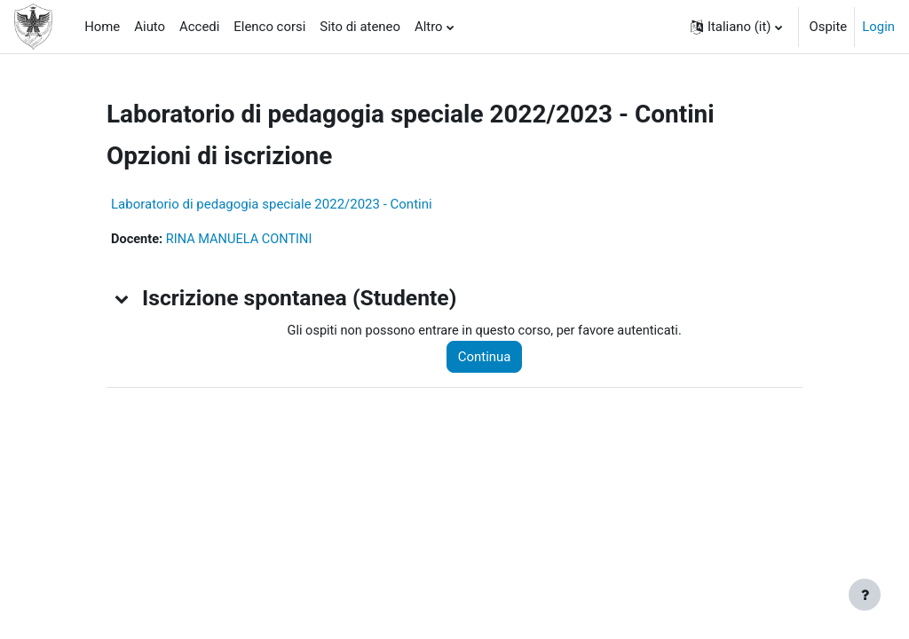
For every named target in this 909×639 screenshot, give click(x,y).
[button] (736, 26)
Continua (489, 358)
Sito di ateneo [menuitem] (360, 27)
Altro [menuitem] (429, 27)
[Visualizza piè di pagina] (865, 595)
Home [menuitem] (102, 27)
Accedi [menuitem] (199, 27)
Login (878, 27)
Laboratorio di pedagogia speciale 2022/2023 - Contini (271, 204)
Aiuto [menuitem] (149, 27)
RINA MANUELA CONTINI (242, 240)
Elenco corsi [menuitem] (269, 27)
